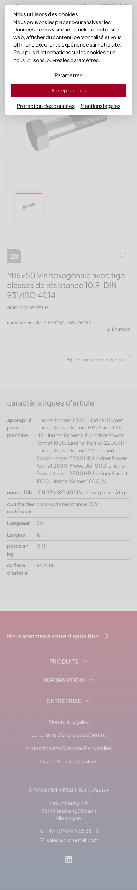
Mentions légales (100, 106)
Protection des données (46, 106)
